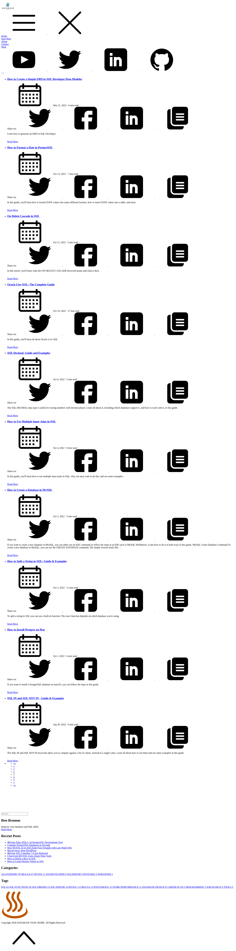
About (4, 41)
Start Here (6, 38)
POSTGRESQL (103, 887)
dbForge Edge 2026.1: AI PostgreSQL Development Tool (35, 842)
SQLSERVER (75, 874)
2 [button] (14, 771)
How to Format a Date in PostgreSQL (30, 147)
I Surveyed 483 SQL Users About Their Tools (29, 856)
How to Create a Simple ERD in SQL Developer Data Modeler (44, 79)
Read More (12, 141)
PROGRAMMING (196, 887)
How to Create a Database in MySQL (29, 490)
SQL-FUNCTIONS (20, 887)
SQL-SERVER (59, 887)
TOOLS (228, 887)
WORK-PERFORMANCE (127, 887)
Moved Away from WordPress (21, 850)
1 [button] (14, 769)
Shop (3, 47)
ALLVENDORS (11, 874)
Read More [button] (6, 829)
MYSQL (40, 874)
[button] (14, 763)
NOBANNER (105, 874)
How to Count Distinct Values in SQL (25, 861)
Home (4, 36)
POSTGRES (90, 874)
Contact (5, 44)
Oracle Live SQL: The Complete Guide (31, 284)
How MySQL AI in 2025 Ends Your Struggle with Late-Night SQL (39, 847)
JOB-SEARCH (215, 887)
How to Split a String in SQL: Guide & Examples (37, 561)
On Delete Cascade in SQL (23, 216)
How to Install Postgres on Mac (26, 629)
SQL (5, 887)
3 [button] (14, 774)
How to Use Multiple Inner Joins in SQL (31, 421)
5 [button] (14, 780)
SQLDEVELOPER (56, 874)
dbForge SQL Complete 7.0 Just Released (27, 853)
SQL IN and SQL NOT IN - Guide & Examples (35, 698)
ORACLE (27, 874)
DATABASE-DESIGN (154, 887)
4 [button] (14, 777)
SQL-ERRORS (41, 887)
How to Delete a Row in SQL (21, 858)
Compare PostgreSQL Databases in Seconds (28, 845)
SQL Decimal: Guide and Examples (28, 353)
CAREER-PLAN (176, 887)
